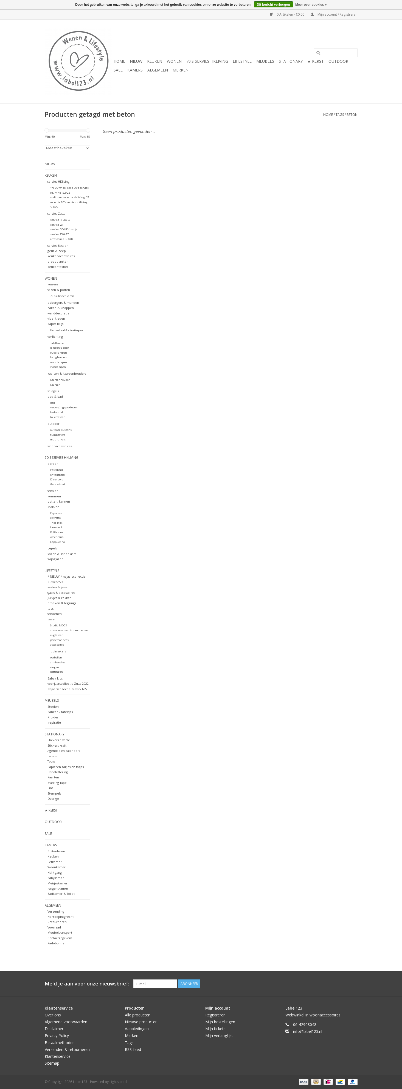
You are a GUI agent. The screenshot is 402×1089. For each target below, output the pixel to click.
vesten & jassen (58, 587)
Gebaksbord (57, 484)
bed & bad (55, 396)
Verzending (55, 911)
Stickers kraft (56, 745)
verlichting (55, 336)
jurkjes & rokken (59, 598)
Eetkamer (54, 862)
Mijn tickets (215, 1028)
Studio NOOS (58, 625)
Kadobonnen (56, 943)
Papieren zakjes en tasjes (65, 767)
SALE (118, 70)
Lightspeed (118, 1081)
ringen (54, 667)
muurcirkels (58, 439)
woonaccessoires (59, 446)
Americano (56, 537)
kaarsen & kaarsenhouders (66, 373)
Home (119, 61)
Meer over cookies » (311, 5)
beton (352, 114)
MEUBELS (265, 61)
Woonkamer (56, 867)
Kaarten (53, 777)
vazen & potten (58, 290)
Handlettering (57, 772)
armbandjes (57, 662)
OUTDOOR (338, 61)
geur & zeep (56, 251)
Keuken (53, 856)
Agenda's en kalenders (63, 751)
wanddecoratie (58, 313)
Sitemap (52, 1063)
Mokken (53, 507)
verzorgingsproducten (64, 407)
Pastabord (56, 470)
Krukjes (52, 717)
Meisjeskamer (57, 883)
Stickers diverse (58, 740)
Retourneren (57, 922)
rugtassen (56, 635)
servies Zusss (56, 213)
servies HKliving (58, 181)
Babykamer (55, 878)
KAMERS (135, 70)
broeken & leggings (61, 603)
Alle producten (137, 1015)
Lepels (52, 548)
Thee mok (56, 523)
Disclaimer (54, 1028)
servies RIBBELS (60, 220)
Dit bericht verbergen (273, 5)
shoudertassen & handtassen (69, 630)
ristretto (55, 518)
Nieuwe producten (141, 1021)
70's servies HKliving (207, 61)
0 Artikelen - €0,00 (287, 14)
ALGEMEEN (157, 70)
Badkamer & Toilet (61, 894)
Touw (51, 761)
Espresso (55, 513)
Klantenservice (58, 1056)
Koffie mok (56, 532)
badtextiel (56, 412)
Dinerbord (56, 479)
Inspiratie (54, 722)
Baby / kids (55, 678)
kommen (54, 496)
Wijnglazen (55, 559)
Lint (50, 788)
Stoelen (53, 706)
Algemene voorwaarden (66, 1021)
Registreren (215, 1015)
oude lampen (58, 352)
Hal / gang (54, 872)
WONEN (174, 61)
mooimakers (56, 651)
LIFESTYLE (242, 61)
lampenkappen (59, 347)
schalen (52, 491)
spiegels (53, 391)
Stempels (54, 793)
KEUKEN (154, 61)
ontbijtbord (57, 475)
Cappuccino (57, 542)
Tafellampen (58, 343)
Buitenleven (56, 851)
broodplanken (57, 261)
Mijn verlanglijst (219, 1035)
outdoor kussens (61, 430)
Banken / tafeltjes (60, 712)
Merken (181, 70)
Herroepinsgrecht (60, 917)
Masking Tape (57, 783)
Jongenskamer (57, 888)
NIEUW (136, 61)
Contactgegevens (59, 938)
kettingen (56, 672)
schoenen (54, 614)
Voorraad (54, 927)
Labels (52, 756)
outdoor (53, 424)
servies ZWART (59, 234)
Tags (340, 114)
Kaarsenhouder (60, 380)
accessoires (57, 644)
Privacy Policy (57, 1035)
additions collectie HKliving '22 (69, 197)
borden (52, 464)
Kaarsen (55, 384)
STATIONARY (291, 61)
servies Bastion (57, 245)
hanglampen (58, 357)
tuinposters (57, 435)
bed (52, 403)
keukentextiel (57, 267)
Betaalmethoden (60, 1042)
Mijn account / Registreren (334, 14)
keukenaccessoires (61, 256)
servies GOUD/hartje (63, 229)
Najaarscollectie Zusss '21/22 (67, 689)
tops (50, 608)
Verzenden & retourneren (67, 1049)
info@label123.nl (307, 1031)
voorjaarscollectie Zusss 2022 (68, 683)
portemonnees (59, 640)
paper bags (55, 324)
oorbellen (56, 657)
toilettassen (57, 417)
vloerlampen (58, 367)
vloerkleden (56, 318)
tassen (51, 619)
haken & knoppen (60, 308)
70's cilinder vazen (62, 296)
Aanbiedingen (137, 1028)
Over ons (53, 1015)
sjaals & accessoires (61, 593)
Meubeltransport (59, 932)
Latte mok (56, 527)
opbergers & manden (63, 302)
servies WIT (57, 225)
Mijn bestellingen (220, 1021)
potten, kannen (58, 501)
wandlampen (58, 362)
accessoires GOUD (61, 239)
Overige (53, 798)
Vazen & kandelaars (61, 554)
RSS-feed (133, 1049)
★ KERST (315, 61)
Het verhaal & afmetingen (66, 330)
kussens (52, 284)
